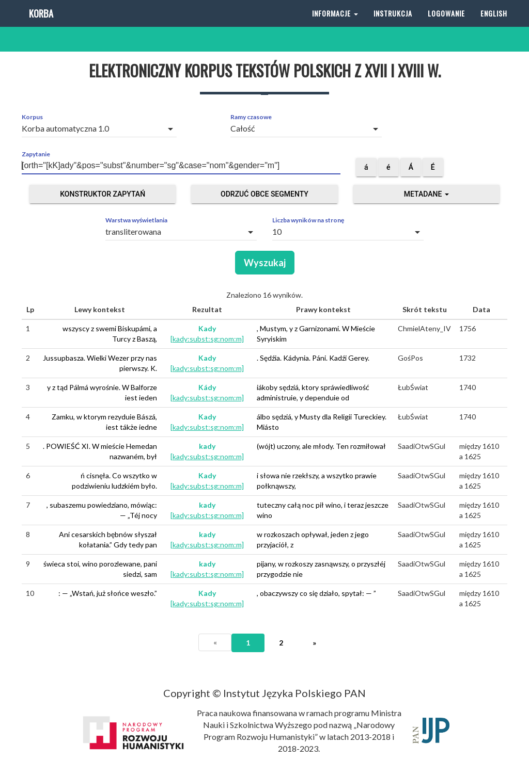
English (493, 25)
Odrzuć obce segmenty (264, 194)
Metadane (426, 194)
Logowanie (446, 25)
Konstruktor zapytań (102, 194)
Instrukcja (393, 25)
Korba (40, 25)
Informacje (335, 25)
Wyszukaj (265, 262)
